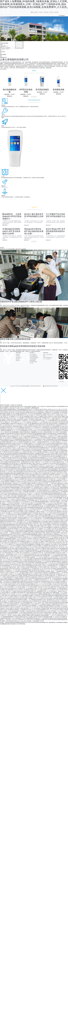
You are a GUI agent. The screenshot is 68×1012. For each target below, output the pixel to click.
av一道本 (13, 618)
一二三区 (51, 615)
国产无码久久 (8, 575)
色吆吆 (47, 442)
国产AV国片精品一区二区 (58, 474)
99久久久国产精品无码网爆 (59, 562)
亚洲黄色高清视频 (62, 588)
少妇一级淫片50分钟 (45, 568)
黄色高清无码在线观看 (39, 459)
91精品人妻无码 (18, 524)
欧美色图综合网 (51, 433)
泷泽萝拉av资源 (34, 508)
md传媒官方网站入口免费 (47, 473)
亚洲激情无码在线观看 (9, 480)
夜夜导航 (19, 497)
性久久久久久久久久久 (40, 584)
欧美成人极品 (3, 497)
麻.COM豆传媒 (8, 484)
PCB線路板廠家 (59, 622)
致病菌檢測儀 (32, 360)
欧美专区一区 (7, 557)
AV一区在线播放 (12, 592)
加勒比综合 (6, 432)
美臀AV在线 (58, 463)
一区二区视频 (55, 596)
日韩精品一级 (55, 450)
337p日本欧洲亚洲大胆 (34, 457)
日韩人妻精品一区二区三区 (18, 501)
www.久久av (6, 470)
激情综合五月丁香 (6, 594)
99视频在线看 (54, 604)
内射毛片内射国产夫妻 (6, 477)
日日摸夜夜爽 (63, 491)
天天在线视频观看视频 (17, 439)
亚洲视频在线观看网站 (50, 505)
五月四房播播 (37, 544)
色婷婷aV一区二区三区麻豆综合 (44, 561)
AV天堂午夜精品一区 (49, 584)
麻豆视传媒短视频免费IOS (50, 518)
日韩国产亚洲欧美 (28, 596)
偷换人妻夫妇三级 (45, 471)
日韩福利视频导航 (20, 520)
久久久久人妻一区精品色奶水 (31, 466)
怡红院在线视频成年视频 (19, 473)
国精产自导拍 (33, 558)
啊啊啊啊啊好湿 (11, 579)
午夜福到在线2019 (64, 488)
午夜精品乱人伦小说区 (58, 537)
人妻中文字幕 (43, 494)
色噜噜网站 (64, 508)
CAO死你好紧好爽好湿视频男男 (6, 490)
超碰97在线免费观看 (35, 615)
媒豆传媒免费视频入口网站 (60, 535)
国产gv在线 (49, 602)
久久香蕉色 (29, 447)
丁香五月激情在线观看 (6, 552)
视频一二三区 (51, 555)
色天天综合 (40, 432)
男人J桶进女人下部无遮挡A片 (28, 419)
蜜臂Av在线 (18, 464)
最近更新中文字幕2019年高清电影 (42, 486)
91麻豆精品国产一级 (18, 503)
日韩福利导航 (18, 571)
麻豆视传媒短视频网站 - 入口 (15, 612)
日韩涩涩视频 (31, 491)
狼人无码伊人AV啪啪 (19, 466)
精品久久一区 (46, 436)
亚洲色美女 (21, 578)
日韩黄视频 (55, 460)
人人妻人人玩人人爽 (30, 540)
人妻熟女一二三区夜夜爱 (55, 571)
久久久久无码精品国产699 (35, 487)
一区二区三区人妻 (36, 429)
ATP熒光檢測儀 (33, 354)
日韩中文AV (20, 424)
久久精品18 (65, 460)
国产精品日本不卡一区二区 (44, 496)
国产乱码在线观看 (28, 467)
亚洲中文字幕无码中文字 (5, 606)
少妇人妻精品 (23, 601)
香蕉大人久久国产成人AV (58, 547)
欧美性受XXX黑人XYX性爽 (46, 596)
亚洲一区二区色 (41, 618)
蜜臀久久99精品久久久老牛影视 (17, 596)
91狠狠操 (49, 558)
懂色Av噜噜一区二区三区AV (30, 608)
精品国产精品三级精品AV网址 (56, 410)
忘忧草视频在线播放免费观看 (33, 446)
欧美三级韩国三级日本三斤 (28, 439)
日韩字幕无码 (12, 463)
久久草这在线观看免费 (59, 514)
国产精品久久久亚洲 (20, 467)
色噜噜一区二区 (46, 434)
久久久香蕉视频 (24, 491)
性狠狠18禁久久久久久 (29, 427)
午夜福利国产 (54, 437)
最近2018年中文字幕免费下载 (32, 601)
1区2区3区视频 (25, 602)
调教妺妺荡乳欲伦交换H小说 (38, 423)
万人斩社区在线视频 (14, 500)
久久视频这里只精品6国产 (45, 604)
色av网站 (51, 478)
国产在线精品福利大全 (34, 577)
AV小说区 (36, 424)
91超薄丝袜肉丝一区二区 (36, 456)
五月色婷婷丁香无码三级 (21, 565)
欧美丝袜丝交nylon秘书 (18, 494)
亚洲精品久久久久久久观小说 (16, 416)
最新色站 (36, 569)
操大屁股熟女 (51, 586)
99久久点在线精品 (11, 450)
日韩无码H (19, 412)
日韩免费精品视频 (49, 439)
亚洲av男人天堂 (29, 449)
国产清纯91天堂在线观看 (26, 612)
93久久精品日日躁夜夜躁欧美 (25, 564)
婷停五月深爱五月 (9, 486)
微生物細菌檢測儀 (33, 356)
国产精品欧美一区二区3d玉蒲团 (52, 484)
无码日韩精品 (42, 469)
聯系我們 (56, 12)
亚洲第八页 (12, 608)
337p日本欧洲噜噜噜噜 (29, 544)
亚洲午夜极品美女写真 (32, 561)
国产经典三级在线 (48, 423)
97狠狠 (43, 532)
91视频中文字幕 (28, 572)
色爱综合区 (21, 531)
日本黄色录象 (28, 528)
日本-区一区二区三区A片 (57, 541)
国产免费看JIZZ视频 (4, 442)
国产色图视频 (14, 508)
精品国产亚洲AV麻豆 (54, 510)
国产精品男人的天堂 (26, 481)
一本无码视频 (30, 525)
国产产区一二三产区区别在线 (6, 514)
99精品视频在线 (30, 565)
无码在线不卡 (5, 612)
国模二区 (12, 534)
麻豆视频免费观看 (29, 618)
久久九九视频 (40, 541)
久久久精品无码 (27, 611)
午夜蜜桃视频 (20, 510)
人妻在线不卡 (55, 457)
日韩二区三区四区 (33, 517)
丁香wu (34, 416)
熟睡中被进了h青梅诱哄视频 (35, 562)
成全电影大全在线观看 (42, 572)
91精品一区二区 (27, 508)
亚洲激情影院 (3, 528)
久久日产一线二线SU (26, 521)
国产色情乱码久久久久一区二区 (46, 579)
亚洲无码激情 (27, 604)
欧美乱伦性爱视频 (55, 558)
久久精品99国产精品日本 (29, 417)
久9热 (52, 523)
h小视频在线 (63, 486)
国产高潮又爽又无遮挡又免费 (47, 491)
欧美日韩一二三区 (59, 572)
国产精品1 (18, 569)
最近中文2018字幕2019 (59, 584)
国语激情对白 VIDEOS (37, 464)
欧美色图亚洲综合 (13, 542)
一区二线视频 (53, 449)
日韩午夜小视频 (16, 514)
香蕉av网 (35, 618)
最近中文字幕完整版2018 (14, 474)
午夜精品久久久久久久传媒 (34, 443)
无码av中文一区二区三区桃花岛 (53, 554)
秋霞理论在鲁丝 (15, 598)
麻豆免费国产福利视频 (15, 505)
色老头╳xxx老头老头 (35, 548)
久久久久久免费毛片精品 (58, 436)
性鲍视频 (56, 555)
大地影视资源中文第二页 (51, 599)
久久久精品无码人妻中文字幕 (38, 409)
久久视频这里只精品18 (47, 545)
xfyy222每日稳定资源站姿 (36, 532)
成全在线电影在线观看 (27, 523)
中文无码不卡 (57, 432)
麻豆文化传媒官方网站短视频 (16, 471)
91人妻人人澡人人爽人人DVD (39, 588)
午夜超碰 (24, 420)
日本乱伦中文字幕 (36, 596)
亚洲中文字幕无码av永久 (56, 577)
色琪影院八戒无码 (42, 508)
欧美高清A (15, 599)
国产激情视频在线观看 (28, 530)
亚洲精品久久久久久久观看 (44, 528)
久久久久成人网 (21, 528)
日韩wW (3, 505)
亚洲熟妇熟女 (44, 433)
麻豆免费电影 (42, 609)
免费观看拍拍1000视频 (19, 460)
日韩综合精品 (25, 527)
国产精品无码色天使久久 (55, 601)
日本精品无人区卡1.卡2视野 (32, 514)
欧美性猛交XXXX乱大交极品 (9, 443)
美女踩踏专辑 (34, 488)
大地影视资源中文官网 (28, 416)
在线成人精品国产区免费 (9, 584)
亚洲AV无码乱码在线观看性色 (39, 447)
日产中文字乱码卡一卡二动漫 (31, 493)
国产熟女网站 (25, 471)
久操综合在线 (62, 558)
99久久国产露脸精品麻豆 (36, 413)
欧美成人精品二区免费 (16, 588)
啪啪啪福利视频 (25, 574)
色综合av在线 (53, 463)
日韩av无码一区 (41, 552)
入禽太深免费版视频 (42, 467)
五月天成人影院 (32, 430)
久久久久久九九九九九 (46, 520)
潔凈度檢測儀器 (33, 358)
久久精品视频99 (61, 423)
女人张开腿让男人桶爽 (25, 532)
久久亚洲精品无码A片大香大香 (22, 562)
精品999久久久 (16, 483)
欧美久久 (60, 460)
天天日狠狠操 (23, 483)
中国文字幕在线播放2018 (50, 538)
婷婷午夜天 (63, 422)
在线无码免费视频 (34, 434)
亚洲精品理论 (23, 446)
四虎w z (47, 449)
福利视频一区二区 (52, 616)
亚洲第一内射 (57, 422)
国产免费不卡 (30, 451)
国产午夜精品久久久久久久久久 (60, 605)
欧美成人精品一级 (56, 545)
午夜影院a (22, 567)
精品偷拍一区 (55, 588)
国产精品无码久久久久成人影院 (19, 621)
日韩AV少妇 (29, 409)
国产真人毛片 (43, 443)
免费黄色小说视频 (21, 615)
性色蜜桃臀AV (16, 561)
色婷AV (50, 436)
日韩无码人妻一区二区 (52, 415)
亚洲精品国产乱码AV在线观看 (59, 523)
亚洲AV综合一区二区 (13, 572)
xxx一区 (10, 422)
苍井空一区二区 (49, 537)
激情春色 (35, 586)
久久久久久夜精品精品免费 (13, 611)
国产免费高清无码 (12, 469)
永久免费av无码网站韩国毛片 (52, 469)
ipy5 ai (40, 474)
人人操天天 (62, 501)
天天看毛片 (37, 540)
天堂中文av (60, 507)
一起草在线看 (21, 572)
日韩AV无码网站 (19, 592)
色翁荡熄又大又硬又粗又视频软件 (8, 436)
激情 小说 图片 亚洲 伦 (11, 568)
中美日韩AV (29, 429)
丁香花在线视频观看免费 (21, 409)
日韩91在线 (36, 565)
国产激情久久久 (57, 491)
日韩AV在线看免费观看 (36, 535)
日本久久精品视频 (24, 443)
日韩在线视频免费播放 (5, 454)
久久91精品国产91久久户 (9, 571)
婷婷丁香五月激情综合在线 (46, 507)
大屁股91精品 (63, 532)
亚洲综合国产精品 (18, 410)
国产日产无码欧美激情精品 (36, 478)
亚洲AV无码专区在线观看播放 (61, 440)
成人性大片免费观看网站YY (23, 595)
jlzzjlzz (11, 557)
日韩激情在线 (33, 599)
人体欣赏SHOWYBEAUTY (48, 534)
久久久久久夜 (24, 447)
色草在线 (30, 433)
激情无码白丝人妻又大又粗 (48, 422)
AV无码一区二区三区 (50, 609)
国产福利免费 (8, 433)
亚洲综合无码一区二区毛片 (15, 555)
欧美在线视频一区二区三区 (13, 586)
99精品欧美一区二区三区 (16, 538)
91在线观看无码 (50, 494)
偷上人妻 (65, 541)
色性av (53, 504)
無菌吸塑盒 (53, 622)
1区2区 (34, 606)
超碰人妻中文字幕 (25, 454)
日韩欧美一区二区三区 (59, 419)
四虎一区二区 (30, 568)
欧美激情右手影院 (26, 591)
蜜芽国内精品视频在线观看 (9, 524)
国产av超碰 (16, 423)
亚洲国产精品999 (49, 608)
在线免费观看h (35, 523)
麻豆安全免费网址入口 (24, 517)
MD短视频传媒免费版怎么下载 (6, 535)
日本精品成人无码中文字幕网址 (53, 582)
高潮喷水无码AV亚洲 (20, 540)
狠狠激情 (62, 550)
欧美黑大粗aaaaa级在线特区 (39, 449)
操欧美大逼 (62, 595)
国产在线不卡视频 (54, 429)
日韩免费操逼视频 (7, 538)
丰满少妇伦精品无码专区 (43, 547)
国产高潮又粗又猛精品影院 (19, 548)
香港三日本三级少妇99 (50, 447)
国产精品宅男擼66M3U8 (49, 531)
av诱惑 (40, 605)
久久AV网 (52, 500)
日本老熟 (35, 547)
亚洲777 (21, 589)
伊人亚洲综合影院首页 (50, 565)
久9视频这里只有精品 (45, 548)
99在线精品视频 (21, 440)
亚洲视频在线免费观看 (14, 487)
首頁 (32, 12)
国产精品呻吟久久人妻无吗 (13, 531)
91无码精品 (11, 423)
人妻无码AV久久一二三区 (37, 422)
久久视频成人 (37, 511)
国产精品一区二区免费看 (13, 578)
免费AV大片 (32, 503)
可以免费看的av (26, 589)
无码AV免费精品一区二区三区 (24, 535)
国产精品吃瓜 (14, 510)
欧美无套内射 (46, 426)
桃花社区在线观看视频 (6, 508)
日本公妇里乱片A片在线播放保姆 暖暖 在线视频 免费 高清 (15, 581)
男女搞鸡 (50, 444)
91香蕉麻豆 (27, 615)
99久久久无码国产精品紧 (24, 450)
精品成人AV (24, 538)
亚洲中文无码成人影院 (27, 524)
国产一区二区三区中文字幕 (15, 476)
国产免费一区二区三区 (29, 501)
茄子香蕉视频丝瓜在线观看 (23, 577)
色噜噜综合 (8, 415)
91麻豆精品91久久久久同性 (23, 619)
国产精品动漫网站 (43, 415)
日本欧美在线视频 (53, 427)
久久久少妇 (23, 594)
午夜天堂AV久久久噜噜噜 (24, 551)
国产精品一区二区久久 (20, 504)
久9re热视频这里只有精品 (39, 439)
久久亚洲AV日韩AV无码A (56, 559)
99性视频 (4, 511)
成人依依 (53, 594)
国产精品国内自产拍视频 (61, 454)
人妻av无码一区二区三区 (15, 594)
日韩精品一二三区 (5, 503)
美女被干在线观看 (50, 535)
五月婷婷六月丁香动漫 (34, 415)
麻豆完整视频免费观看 (53, 470)
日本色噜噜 (55, 507)
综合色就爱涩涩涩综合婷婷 (58, 602)
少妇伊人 (7, 572)
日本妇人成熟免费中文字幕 (58, 511)
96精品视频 (45, 616)
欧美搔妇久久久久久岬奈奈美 (21, 451)
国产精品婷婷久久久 (40, 575)
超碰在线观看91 (24, 571)
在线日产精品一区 (58, 606)
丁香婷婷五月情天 (46, 413)
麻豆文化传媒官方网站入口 (25, 488)
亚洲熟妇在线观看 (48, 459)
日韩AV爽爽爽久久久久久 (58, 444)
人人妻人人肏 (27, 578)
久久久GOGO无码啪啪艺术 (55, 426)
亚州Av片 (40, 517)
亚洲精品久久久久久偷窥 (13, 544)
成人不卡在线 (42, 565)
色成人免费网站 (20, 541)
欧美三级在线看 (7, 521)
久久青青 (51, 567)
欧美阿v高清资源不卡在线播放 (32, 453)
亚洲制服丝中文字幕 (13, 440)
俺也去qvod (2, 507)
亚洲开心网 (10, 548)
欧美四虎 (32, 578)
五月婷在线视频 (44, 521)
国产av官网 (26, 592)
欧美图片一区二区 (33, 602)
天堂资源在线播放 (5, 592)
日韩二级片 (4, 453)
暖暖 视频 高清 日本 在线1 (23, 415)
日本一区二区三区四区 (5, 500)
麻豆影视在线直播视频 (10, 467)
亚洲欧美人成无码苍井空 (33, 538)
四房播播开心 (15, 437)
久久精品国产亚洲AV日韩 (16, 591)
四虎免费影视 (64, 567)
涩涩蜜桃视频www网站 (8, 473)
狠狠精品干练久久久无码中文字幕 (60, 446)
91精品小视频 (60, 437)
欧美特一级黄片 (16, 567)
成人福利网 (44, 578)
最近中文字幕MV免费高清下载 (46, 460)
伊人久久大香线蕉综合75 (44, 463)
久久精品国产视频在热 (25, 490)
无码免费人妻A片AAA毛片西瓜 (36, 613)
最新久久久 (41, 419)
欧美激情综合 (20, 599)
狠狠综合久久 (15, 518)
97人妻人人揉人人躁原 (7, 599)
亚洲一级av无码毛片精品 (62, 427)
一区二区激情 (39, 589)
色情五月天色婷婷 (9, 564)
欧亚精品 (37, 419)
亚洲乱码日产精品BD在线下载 (34, 513)
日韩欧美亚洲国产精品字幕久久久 (48, 581)
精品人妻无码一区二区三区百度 (32, 609)
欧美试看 (20, 459)
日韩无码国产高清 (10, 511)
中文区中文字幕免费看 (20, 584)
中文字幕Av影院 (3, 483)
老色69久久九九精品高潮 (21, 568)
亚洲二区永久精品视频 (53, 412)
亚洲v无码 (13, 433)
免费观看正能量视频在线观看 (43, 454)
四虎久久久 (17, 463)
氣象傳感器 (22, 622)
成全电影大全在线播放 (41, 608)
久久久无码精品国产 (34, 552)
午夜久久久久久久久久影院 (27, 464)
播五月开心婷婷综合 (61, 599)
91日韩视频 (54, 527)
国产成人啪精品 (61, 525)
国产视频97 (6, 474)
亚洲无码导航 (57, 618)
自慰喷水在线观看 (6, 413)
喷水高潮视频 (62, 517)
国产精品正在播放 (48, 575)
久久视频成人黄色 (47, 541)
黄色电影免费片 (59, 443)
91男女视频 (17, 545)
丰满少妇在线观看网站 (30, 584)
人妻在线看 (24, 575)
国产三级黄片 (32, 442)
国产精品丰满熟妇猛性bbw (47, 605)
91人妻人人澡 (58, 589)
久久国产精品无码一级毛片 (9, 562)
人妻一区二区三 (14, 430)
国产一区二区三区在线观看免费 (17, 427)
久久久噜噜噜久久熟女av (42, 416)
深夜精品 (52, 548)
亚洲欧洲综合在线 (38, 578)
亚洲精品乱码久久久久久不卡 (46, 457)
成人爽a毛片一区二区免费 (46, 513)
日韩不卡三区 (46, 498)
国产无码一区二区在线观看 (27, 588)
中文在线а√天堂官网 (35, 477)
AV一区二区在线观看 (19, 417)
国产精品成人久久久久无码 (44, 542)
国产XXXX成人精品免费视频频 (20, 513)
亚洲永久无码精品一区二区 (29, 494)
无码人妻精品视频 (9, 589)
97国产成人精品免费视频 (60, 548)
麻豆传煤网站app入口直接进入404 (17, 493)
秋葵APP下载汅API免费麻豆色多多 (42, 417)
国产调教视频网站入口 (10, 507)
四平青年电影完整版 (43, 515)
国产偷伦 (43, 551)
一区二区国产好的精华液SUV (42, 490)
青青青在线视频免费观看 (59, 439)
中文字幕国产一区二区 (51, 508)
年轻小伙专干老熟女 (48, 598)
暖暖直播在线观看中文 (56, 561)
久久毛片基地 (51, 451)
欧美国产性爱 (33, 589)
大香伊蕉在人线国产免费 (8, 494)
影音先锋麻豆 (46, 606)
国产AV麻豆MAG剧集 (57, 530)
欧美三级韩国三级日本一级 (62, 538)
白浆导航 (50, 474)
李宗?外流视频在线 (9, 609)
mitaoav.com (64, 426)
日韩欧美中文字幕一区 (38, 426)
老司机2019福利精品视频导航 (59, 459)
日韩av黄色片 (6, 456)
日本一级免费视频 (38, 591)
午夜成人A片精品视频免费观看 (55, 497)
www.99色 (34, 545)
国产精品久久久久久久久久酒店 (23, 558)
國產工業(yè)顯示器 (12, 623)
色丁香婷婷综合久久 (46, 557)
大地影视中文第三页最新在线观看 (52, 532)
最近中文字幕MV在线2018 (21, 433)
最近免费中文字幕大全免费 (42, 444)
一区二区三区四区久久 (7, 437)
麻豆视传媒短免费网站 (50, 552)
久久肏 (51, 413)
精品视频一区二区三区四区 (48, 589)
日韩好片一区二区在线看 (47, 564)
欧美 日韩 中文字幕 (39, 527)
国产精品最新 (15, 528)
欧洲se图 (20, 419)
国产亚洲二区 (19, 602)
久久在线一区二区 (6, 596)
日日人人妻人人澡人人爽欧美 (56, 498)
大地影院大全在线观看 (59, 451)
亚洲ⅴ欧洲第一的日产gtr (50, 585)
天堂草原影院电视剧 (44, 615)
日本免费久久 (8, 496)
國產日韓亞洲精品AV (49, 618)
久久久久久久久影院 (10, 545)
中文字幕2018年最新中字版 (21, 429)
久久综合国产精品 (6, 424)
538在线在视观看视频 (36, 433)
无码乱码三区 (51, 416)
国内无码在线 (64, 554)
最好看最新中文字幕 (41, 599)
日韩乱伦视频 (36, 525)
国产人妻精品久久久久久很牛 (51, 525)
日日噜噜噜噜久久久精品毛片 (15, 481)
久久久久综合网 (20, 542)
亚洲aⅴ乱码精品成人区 (9, 613)
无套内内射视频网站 (47, 527)
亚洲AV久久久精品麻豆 (7, 459)
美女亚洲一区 (40, 440)
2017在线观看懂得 (51, 572)
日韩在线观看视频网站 (14, 432)
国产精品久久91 (54, 540)
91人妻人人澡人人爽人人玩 (38, 524)
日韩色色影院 (63, 420)
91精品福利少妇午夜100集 (34, 571)
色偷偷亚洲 (21, 616)
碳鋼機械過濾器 (4, 623)
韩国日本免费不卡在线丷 (26, 505)
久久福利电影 (57, 430)
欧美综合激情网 (47, 524)
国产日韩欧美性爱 (22, 477)
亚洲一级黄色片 (61, 540)
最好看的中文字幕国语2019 (37, 483)
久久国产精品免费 (59, 447)
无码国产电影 (45, 474)
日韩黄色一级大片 (38, 473)
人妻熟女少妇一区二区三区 (40, 461)
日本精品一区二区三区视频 (37, 436)
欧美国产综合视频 (33, 454)
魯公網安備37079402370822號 (50, 386)
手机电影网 (45, 555)
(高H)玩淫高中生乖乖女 (7, 449)
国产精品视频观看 (7, 430)
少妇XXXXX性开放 (31, 575)
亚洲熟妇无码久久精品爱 (16, 575)
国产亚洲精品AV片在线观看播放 (32, 504)
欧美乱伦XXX (9, 491)
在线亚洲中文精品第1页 (38, 616)
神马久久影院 (22, 534)
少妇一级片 (12, 413)
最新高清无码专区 (35, 437)
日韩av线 (58, 585)
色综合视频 (28, 621)
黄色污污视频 (61, 469)
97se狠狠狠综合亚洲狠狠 (11, 497)
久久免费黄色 (46, 613)
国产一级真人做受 (53, 613)
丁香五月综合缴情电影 (45, 429)
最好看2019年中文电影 (29, 461)
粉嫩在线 (15, 535)
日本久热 (18, 443)
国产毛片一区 (50, 578)
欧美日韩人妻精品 (23, 561)
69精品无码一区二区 (31, 484)
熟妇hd (40, 424)
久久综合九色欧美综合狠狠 (44, 437)
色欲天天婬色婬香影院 (24, 552)
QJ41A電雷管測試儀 (21, 623)
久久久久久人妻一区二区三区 (59, 409)
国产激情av (11, 551)
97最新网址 (28, 483)
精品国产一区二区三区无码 (46, 511)
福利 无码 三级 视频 (28, 616)
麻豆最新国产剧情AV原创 (15, 454)
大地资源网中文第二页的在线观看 (33, 480)
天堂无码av (52, 453)
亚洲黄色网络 (34, 505)
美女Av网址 (12, 504)
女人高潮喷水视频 (46, 514)
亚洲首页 (40, 434)
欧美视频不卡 (23, 449)
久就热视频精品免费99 (21, 496)
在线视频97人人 (34, 605)
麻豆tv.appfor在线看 (44, 574)
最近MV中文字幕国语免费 (12, 426)
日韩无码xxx (52, 454)
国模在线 (33, 611)
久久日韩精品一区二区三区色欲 (39, 582)
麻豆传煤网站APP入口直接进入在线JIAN (17, 585)
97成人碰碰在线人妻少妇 (44, 601)
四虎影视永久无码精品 (45, 571)
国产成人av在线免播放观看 (53, 488)
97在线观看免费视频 (21, 453)
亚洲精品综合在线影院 (42, 488)
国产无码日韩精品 (52, 611)
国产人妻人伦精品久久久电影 (55, 544)
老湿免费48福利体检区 (16, 484)
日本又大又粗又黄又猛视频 (13, 488)
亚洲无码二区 (12, 470)
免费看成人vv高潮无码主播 (37, 476)
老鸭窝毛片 (13, 520)
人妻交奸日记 (27, 520)
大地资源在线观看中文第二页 (42, 611)
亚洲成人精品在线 (56, 461)
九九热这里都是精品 (26, 436)
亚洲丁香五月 (58, 515)
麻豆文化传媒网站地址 (62, 527)
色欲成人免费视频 (25, 412)
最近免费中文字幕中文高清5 (33, 463)
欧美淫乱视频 (3, 568)
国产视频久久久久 (10, 513)
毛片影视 (28, 477)
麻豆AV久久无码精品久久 (34, 574)
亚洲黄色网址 (26, 557)
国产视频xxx (39, 545)
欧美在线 (37, 474)
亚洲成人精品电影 (19, 530)
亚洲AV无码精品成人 (40, 484)
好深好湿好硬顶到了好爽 (39, 592)
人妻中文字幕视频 (4, 461)
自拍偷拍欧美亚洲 (28, 582)
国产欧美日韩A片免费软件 (15, 525)
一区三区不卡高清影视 (14, 456)
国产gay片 (38, 494)
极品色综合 (16, 564)
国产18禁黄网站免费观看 (60, 433)
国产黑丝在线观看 (12, 444)
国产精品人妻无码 (44, 470)
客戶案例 (40, 12)
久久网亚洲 (7, 505)
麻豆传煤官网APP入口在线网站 (42, 410)
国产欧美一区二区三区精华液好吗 (49, 591)
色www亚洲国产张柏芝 (15, 582)
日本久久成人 (16, 589)
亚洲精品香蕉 (65, 544)
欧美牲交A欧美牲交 (37, 420)
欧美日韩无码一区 (34, 412)
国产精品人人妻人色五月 (12, 619)
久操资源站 (40, 534)
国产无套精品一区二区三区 (27, 547)
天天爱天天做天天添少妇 (37, 612)
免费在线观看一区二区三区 (47, 562)
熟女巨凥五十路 (26, 503)
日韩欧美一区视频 (20, 461)
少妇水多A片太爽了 (32, 510)
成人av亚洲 (57, 490)
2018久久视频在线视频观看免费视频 (7, 409)
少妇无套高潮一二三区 (59, 531)
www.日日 (47, 619)
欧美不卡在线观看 (56, 574)
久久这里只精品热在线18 (55, 417)
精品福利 (18, 413)
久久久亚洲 (34, 572)
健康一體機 (48, 622)
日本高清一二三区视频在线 (33, 579)
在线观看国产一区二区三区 (35, 557)
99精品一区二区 (34, 528)
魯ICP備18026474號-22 (36, 386)
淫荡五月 (22, 582)
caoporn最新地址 (8, 598)
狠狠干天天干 (49, 461)
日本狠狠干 (42, 525)
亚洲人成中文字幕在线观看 (35, 551)
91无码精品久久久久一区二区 (18, 422)
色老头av (36, 594)
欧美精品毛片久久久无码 (39, 585)
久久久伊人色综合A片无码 (32, 496)
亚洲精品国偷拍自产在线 (11, 577)
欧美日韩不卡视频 (11, 464)
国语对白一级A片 (12, 442)
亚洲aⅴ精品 (63, 490)
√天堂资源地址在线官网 (38, 531)
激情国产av (13, 540)
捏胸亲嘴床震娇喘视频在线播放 (41, 501)
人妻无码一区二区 (6, 416)
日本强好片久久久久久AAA (20, 480)
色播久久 (15, 419)
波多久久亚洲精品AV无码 (5, 540)
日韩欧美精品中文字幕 (20, 618)
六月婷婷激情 (28, 422)
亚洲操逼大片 (10, 483)
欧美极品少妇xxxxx (26, 497)
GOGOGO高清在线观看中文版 (27, 569)
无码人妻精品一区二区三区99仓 (26, 586)
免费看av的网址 (55, 592)
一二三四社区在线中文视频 (54, 483)
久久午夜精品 (45, 487)
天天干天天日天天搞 (16, 491)
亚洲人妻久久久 (38, 520)
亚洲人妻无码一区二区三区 (61, 481)
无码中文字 (33, 444)
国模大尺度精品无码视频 (45, 540)
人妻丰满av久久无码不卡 (43, 586)
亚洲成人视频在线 (9, 567)
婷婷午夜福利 (57, 608)
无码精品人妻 (57, 500)
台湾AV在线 (35, 467)
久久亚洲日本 (42, 538)
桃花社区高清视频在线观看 (40, 537)
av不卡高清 (6, 604)
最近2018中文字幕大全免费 (45, 577)
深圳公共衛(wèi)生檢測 (30, 622)
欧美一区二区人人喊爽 (49, 419)
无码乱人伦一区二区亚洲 (38, 598)
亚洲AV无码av (27, 478)
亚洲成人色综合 (30, 585)
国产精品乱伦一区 (12, 412)
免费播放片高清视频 (28, 531)
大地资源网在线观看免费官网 (27, 498)
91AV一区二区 (29, 420)
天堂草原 (46, 483)
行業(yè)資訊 (46, 12)
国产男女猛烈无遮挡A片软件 (57, 542)
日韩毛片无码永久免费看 (59, 416)
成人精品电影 (38, 503)
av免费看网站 (20, 508)
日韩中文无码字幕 (29, 426)
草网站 (32, 591)
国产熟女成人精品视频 (60, 581)
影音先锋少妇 (14, 415)
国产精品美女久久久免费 (43, 466)
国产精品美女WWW (44, 477)
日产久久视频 (52, 490)
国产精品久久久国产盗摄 (16, 521)
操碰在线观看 (23, 463)
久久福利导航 (4, 451)
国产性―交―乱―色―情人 (48, 464)
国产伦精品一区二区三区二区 (55, 466)
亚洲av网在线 (9, 621)
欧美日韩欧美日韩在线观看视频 (60, 578)
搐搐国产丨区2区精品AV (35, 595)
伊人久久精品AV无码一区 (27, 606)
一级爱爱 (59, 591)
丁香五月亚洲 (23, 507)
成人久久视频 (39, 606)
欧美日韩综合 (31, 581)
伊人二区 (18, 446)
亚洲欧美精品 (45, 451)
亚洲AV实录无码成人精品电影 (35, 471)
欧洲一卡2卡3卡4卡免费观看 (46, 504)
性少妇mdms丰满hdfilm (55, 496)
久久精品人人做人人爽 (42, 602)
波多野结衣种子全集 (26, 605)
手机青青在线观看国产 (38, 498)
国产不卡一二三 (40, 510)
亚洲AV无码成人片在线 (51, 551)
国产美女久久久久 (11, 523)
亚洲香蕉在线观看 (13, 604)
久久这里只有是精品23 (51, 443)
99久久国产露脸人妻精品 (55, 486)
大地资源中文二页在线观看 (19, 609)
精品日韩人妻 (17, 601)
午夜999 (40, 514)
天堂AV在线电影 (30, 554)
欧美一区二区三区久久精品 (21, 554)
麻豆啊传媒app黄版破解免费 (31, 534)
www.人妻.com (15, 478)
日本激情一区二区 (5, 471)
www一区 (32, 473)
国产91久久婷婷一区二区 (34, 470)
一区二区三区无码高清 (34, 518)
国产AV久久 (15, 459)
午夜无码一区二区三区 (25, 434)
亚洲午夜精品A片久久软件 (25, 456)
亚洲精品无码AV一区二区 (25, 413)
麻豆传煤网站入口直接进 (52, 467)
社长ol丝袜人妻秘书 (19, 511)
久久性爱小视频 (3, 450)
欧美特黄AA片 (10, 517)
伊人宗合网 (65, 498)
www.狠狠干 (43, 535)
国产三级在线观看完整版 (24, 613)
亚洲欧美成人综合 (51, 515)
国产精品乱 (54, 423)
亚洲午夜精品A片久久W (24, 500)
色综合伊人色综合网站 (18, 486)
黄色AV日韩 (56, 494)
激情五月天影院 (30, 594)
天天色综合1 (56, 477)
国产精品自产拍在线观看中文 (15, 420)
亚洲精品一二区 (27, 599)
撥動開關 (18, 622)
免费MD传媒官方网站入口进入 (28, 410)
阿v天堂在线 (8, 528)
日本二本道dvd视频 (35, 469)
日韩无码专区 (64, 561)
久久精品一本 (21, 559)
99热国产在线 (64, 496)
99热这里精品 (59, 503)
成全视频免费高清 (5, 525)
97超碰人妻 (41, 523)
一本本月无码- (52, 442)
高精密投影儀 (38, 622)
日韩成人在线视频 (44, 544)
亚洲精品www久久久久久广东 (60, 534)
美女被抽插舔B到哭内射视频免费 (33, 507)
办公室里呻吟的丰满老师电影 (23, 442)
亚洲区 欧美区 (46, 478)
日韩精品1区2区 (48, 592)
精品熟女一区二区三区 (44, 497)
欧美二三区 (42, 518)
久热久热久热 (11, 417)
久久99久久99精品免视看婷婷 (61, 487)
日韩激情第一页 (55, 612)
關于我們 (52, 12)
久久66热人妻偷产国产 (35, 604)
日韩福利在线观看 (16, 449)
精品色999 (17, 507)
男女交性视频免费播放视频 (61, 505)
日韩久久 (47, 500)
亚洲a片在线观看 (53, 434)
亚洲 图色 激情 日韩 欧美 (10, 457)
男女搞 (62, 461)
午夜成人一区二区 (45, 420)
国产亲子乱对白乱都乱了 (60, 586)
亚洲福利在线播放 (12, 461)
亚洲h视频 (32, 500)
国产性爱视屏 (47, 523)
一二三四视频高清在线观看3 (14, 532)
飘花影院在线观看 (51, 481)
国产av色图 (60, 521)
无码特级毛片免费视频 (57, 598)
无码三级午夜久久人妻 (35, 481)
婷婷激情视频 (59, 518)
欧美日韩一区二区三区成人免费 (46, 446)
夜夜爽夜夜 (57, 594)
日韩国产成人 (8, 591)
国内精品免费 (38, 450)
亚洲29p (50, 574)
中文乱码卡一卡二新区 (16, 447)
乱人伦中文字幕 (39, 430)
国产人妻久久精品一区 (14, 515)
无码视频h (19, 574)
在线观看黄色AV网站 (36, 521)
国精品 (21, 474)
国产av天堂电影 (10, 460)
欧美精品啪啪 (6, 605)
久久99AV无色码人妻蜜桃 (54, 501)
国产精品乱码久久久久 (43, 569)
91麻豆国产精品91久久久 (5, 510)
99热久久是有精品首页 (57, 424)
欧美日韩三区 (6, 515)
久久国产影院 (23, 487)
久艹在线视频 (44, 450)
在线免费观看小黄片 (11, 446)
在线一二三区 (56, 478)
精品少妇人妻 (19, 457)
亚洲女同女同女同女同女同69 (48, 456)
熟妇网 (16, 450)
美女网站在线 (49, 588)
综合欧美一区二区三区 (44, 453)
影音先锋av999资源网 (12, 453)
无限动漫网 (5, 417)
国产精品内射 (37, 581)
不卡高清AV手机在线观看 (29, 474)
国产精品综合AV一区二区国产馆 (57, 557)
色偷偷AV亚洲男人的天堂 (48, 430)
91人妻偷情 (15, 616)
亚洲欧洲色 (31, 592)
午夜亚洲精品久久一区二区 (10, 569)
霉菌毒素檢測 (13, 622)
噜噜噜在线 (60, 467)
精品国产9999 (10, 561)
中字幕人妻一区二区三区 (10, 558)
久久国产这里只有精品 (36, 564)
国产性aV (10, 439)
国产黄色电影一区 (41, 505)
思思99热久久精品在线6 (26, 476)
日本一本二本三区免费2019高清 (55, 569)
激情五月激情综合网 (62, 513)
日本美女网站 (44, 481)
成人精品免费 (23, 514)
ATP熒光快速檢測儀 (34, 357)
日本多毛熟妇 (53, 568)
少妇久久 (64, 518)
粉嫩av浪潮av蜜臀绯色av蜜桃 (30, 559)
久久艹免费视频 (14, 477)
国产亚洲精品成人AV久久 (9, 530)
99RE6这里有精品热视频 (6, 478)
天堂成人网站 (4, 595)
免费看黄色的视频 (4, 579)
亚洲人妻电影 (24, 525)
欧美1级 (1, 562)
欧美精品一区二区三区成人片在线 (49, 503)
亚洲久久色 (51, 477)
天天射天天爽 (37, 530)
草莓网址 (5, 602)
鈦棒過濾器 (43, 622)
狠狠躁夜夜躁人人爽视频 (43, 412)
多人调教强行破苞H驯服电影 (28, 459)
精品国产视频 (60, 415)
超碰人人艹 (3, 619)
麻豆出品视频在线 (55, 595)
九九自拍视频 (10, 601)
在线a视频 (3, 565)
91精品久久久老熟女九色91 (7, 419)
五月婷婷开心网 (10, 410)
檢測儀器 (36, 12)
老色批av (10, 518)
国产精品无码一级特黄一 (61, 552)
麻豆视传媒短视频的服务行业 (32, 550)
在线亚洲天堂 (55, 513)
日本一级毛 (24, 484)
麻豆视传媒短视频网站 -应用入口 (23, 469)
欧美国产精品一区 (10, 550)
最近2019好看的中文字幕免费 (20, 537)
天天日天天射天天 (54, 528)
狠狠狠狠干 (33, 490)
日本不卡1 (16, 613)
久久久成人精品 (51, 487)
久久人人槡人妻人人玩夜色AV (14, 498)
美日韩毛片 (51, 606)
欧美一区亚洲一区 (49, 409)
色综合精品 (21, 544)
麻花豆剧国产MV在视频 (41, 558)
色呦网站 (16, 551)
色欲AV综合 (63, 589)
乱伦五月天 (26, 473)
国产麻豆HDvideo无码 (13, 559)
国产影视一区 (3, 545)
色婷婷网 (28, 487)
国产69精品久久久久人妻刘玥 (47, 480)
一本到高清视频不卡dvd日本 (38, 621)
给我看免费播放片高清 (18, 557)
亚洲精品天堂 (28, 548)
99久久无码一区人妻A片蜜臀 (40, 554)
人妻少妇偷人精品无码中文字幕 (21, 470)
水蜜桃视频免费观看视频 (7, 616)
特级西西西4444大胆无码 (55, 420)
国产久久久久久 (14, 424)
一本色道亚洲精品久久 (10, 554)
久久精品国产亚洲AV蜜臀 (26, 545)
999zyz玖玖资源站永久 (60, 609)
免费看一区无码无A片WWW (61, 453)
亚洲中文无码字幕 (4, 532)
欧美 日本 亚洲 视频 (61, 616)
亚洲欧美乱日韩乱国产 (5, 555)
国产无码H (50, 547)
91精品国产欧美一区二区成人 (16, 605)
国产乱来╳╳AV (57, 567)
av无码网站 (42, 619)
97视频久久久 (21, 426)
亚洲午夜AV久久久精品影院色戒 (41, 427)
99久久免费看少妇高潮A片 (29, 486)
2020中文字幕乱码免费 (47, 424)
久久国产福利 (5, 469)
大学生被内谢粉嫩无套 (23, 430)
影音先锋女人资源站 (19, 608)
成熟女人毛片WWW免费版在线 (46, 530)
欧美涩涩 (11, 503)
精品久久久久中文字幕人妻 (25, 423)
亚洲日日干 (12, 429)
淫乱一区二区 (19, 436)
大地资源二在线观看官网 (28, 424)
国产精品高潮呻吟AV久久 (61, 449)
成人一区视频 (20, 604)
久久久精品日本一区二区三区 (50, 476)
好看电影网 (49, 450)
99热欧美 (32, 520)
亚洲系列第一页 (25, 457)
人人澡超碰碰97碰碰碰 (40, 442)
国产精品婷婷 (27, 460)
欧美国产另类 (16, 517)
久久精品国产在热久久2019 (9, 466)
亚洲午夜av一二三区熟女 (25, 515)
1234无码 (26, 510)
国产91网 (16, 534)
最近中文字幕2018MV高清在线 (56, 471)
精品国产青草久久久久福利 (31, 440)
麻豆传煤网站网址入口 (59, 480)
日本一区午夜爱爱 (60, 565)
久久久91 (52, 514)
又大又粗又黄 (37, 491)
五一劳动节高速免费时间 (59, 464)
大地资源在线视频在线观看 (31, 567)
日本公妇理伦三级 (11, 602)
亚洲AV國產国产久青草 (60, 456)
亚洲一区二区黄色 (57, 575)
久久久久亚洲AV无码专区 (58, 615)
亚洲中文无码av (55, 520)
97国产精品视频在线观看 (47, 517)
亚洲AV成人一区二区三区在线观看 (23, 444)
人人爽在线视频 (25, 555)
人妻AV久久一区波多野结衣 (15, 547)
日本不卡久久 (59, 508)
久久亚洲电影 (31, 527)
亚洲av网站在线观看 (35, 460)
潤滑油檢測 (7, 622)
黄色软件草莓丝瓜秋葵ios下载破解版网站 (28, 432)
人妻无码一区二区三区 (10, 434)
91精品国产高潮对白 (47, 612)
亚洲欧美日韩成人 (34, 515)
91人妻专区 (6, 608)
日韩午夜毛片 (47, 510)
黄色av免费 (13, 496)
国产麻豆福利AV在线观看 (55, 619)
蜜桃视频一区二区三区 (11, 565)
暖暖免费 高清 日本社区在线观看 (31, 542)
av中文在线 (32, 450)
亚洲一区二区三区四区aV (5, 447)
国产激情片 (17, 434)
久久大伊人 (4, 586)
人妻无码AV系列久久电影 (48, 440)
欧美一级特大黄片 (57, 473)
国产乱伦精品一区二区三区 (59, 413)
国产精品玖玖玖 (11, 451)
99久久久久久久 (30, 537)
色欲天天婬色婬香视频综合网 (44, 493)
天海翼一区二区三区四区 (39, 500)
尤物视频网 (21, 478)
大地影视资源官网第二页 (48, 432)
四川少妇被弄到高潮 (34, 497)
